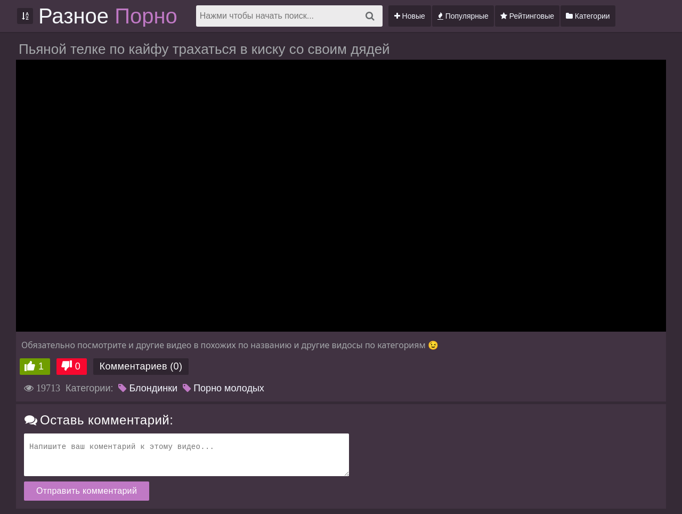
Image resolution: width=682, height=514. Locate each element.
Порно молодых (223, 388)
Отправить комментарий (86, 490)
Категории (588, 16)
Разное (107, 16)
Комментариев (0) (141, 366)
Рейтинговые (527, 16)
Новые (409, 16)
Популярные (463, 16)
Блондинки (147, 388)
